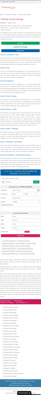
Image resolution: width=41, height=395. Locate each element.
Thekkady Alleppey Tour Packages (26, 381)
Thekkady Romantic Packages (10, 349)
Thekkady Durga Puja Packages (11, 325)
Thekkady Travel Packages (9, 365)
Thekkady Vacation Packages (10, 370)
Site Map (27, 389)
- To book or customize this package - (20, 172)
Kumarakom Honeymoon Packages (10, 253)
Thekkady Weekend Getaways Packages (13, 373)
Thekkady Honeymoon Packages (27, 253)
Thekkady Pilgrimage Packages (10, 344)
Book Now (20, 43)
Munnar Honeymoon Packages (23, 246)
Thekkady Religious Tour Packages (11, 347)
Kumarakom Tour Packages (23, 241)
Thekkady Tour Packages (8, 243)
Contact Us (22, 389)
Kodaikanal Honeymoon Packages (24, 251)
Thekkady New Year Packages (10, 341)
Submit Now (20, 235)
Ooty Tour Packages (31, 243)
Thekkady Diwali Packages (9, 323)
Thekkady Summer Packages (10, 357)
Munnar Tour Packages (10, 241)
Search (36, 182)
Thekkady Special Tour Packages (11, 352)
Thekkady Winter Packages (9, 376)
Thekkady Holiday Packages (10, 333)
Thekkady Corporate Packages (10, 317)
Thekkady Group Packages (9, 331)
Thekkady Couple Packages (10, 320)
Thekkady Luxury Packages (10, 339)
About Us (3, 389)
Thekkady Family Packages (10, 328)
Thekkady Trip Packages (9, 368)
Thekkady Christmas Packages (10, 315)
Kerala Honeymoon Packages (9, 248)
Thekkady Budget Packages (10, 310)
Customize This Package (20, 47)
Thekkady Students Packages (10, 355)
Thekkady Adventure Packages (10, 307)
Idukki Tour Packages (20, 243)
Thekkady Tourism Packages (10, 363)
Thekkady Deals (18, 300)
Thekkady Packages (5, 300)
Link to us (32, 389)
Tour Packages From (21, 302)
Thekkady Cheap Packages (10, 312)
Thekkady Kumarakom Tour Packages (20, 383)
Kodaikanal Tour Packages (8, 246)
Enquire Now (20, 50)
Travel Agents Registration (12, 389)
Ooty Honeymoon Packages (8, 251)
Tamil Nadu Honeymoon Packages (25, 248)
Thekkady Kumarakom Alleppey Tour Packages (20, 385)
